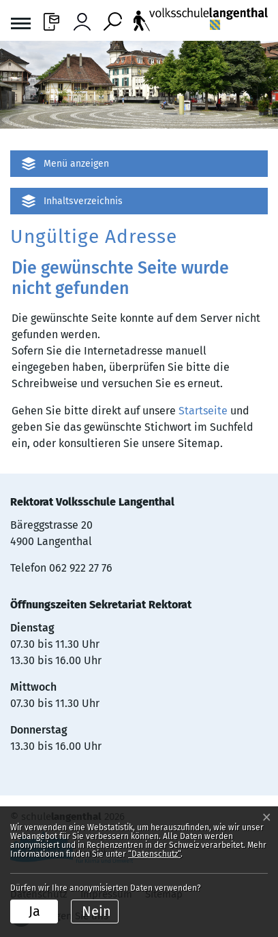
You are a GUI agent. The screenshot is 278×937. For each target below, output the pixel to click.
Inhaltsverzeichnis (83, 201)
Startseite (203, 410)
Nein (96, 911)
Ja (34, 911)
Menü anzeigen (76, 163)
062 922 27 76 (80, 567)
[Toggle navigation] (20, 25)
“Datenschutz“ (154, 854)
